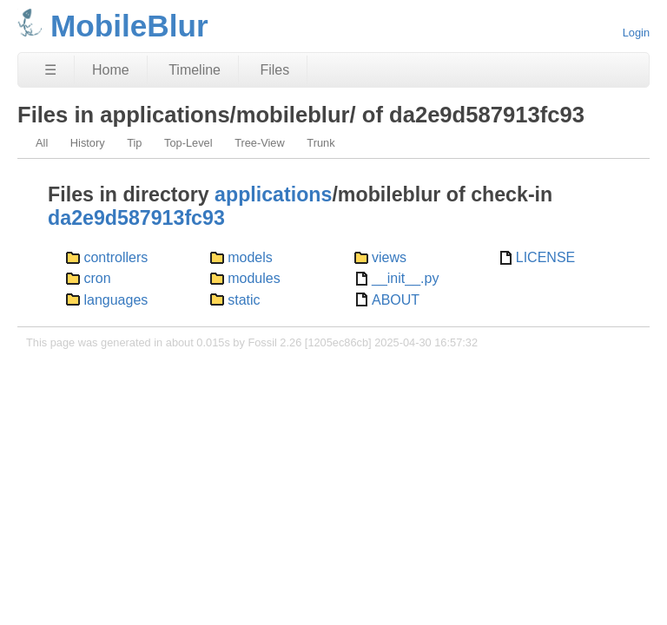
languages (115, 300)
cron (96, 278)
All (42, 142)
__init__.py (405, 278)
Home (110, 69)
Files (274, 69)
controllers (115, 257)
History (87, 142)
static (244, 300)
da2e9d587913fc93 (136, 218)
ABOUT (395, 300)
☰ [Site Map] (50, 69)
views (389, 257)
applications (273, 194)
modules (254, 278)
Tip (134, 142)
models (250, 257)
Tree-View (259, 142)
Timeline (194, 69)
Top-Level (188, 142)
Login (636, 32)
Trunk (320, 142)
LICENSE (545, 257)
